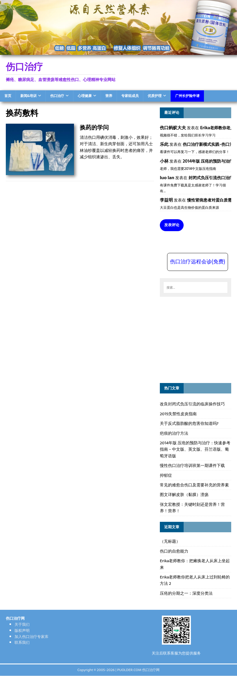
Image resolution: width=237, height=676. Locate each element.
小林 (164, 161)
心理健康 (85, 96)
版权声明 (22, 631)
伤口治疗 (57, 96)
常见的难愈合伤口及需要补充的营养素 (194, 485)
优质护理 (155, 96)
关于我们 (22, 624)
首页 (7, 96)
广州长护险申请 (187, 96)
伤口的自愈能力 (174, 551)
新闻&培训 (28, 96)
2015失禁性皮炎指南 (178, 414)
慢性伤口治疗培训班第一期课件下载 (192, 465)
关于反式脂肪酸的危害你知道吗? (189, 423)
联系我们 (22, 642)
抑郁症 (166, 475)
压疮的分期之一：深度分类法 (186, 593)
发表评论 (171, 225)
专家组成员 (130, 96)
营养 (108, 96)
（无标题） (170, 541)
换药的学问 (94, 127)
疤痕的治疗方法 (174, 433)
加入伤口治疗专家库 (31, 637)
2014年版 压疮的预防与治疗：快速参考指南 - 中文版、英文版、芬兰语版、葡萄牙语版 (195, 449)
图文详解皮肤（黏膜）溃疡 (184, 494)
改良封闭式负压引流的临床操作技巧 (192, 404)
